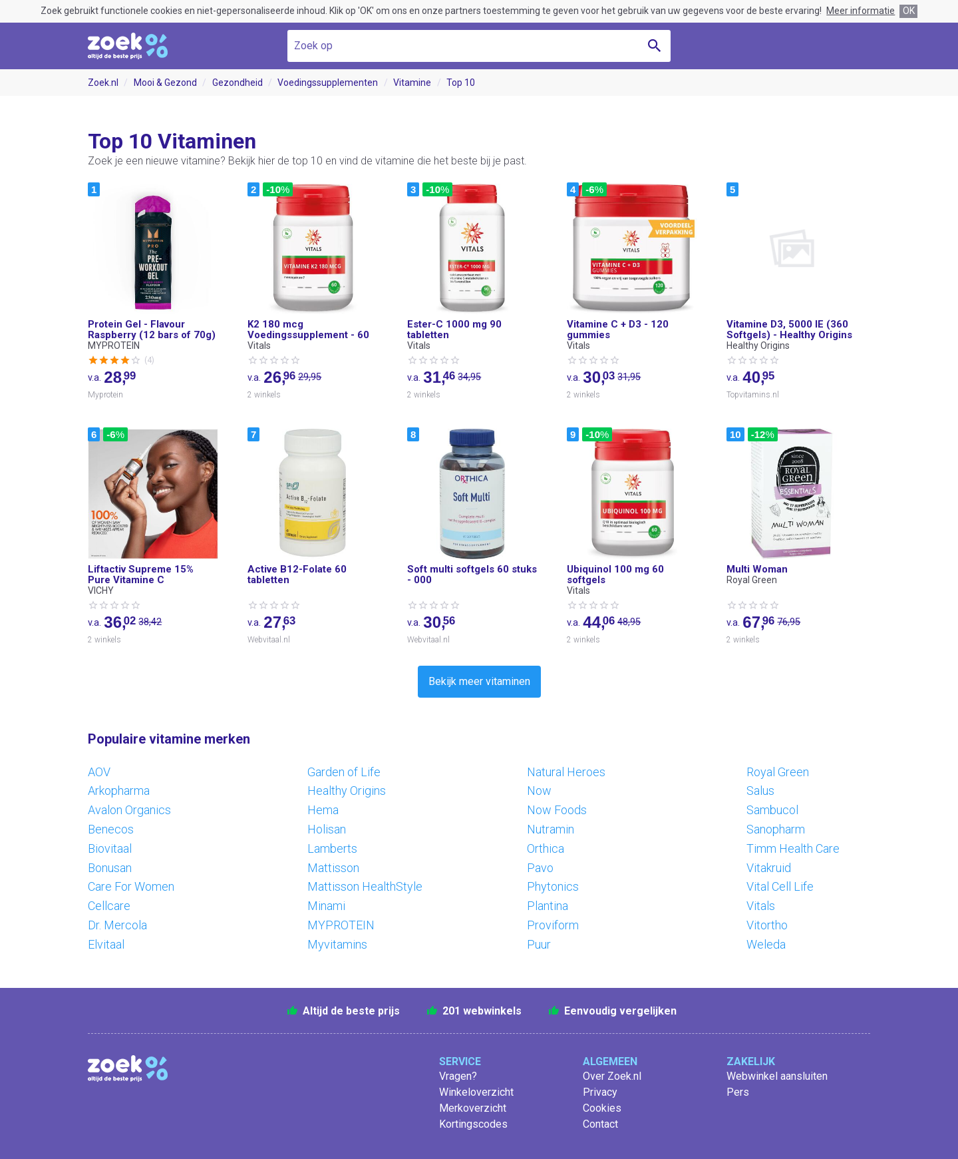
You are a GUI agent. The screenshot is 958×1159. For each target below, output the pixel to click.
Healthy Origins (346, 791)
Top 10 (460, 82)
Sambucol (772, 810)
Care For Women (131, 886)
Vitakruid (768, 868)
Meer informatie (860, 10)
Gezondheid (237, 82)
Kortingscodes (473, 1124)
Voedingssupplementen (327, 82)
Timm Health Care (793, 848)
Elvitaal (106, 944)
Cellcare (109, 906)
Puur (539, 944)
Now (539, 791)
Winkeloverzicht (476, 1092)
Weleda (766, 944)
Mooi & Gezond (165, 82)
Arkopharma (119, 791)
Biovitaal (110, 848)
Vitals (760, 906)
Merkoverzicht (472, 1108)
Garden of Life (344, 772)
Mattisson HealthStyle (364, 886)
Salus (760, 791)
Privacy (600, 1092)
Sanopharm (775, 829)
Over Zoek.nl (612, 1076)
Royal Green (777, 772)
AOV (99, 772)
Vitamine (412, 82)
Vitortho (767, 925)
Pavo (540, 868)
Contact (600, 1124)
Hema (323, 810)
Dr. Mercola (117, 925)
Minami (326, 906)
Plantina (547, 906)
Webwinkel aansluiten (777, 1076)
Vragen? (458, 1076)
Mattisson (333, 868)
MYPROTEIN (341, 925)
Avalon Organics (129, 810)
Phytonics (553, 886)
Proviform (553, 925)
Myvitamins (337, 944)
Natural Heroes (566, 772)
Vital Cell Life (780, 886)
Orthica (545, 848)
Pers (737, 1092)
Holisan (326, 829)
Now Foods (557, 810)
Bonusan (110, 868)
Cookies (602, 1108)
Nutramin (550, 829)
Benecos (111, 829)
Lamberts (332, 848)
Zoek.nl (103, 82)
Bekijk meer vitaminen (479, 681)
